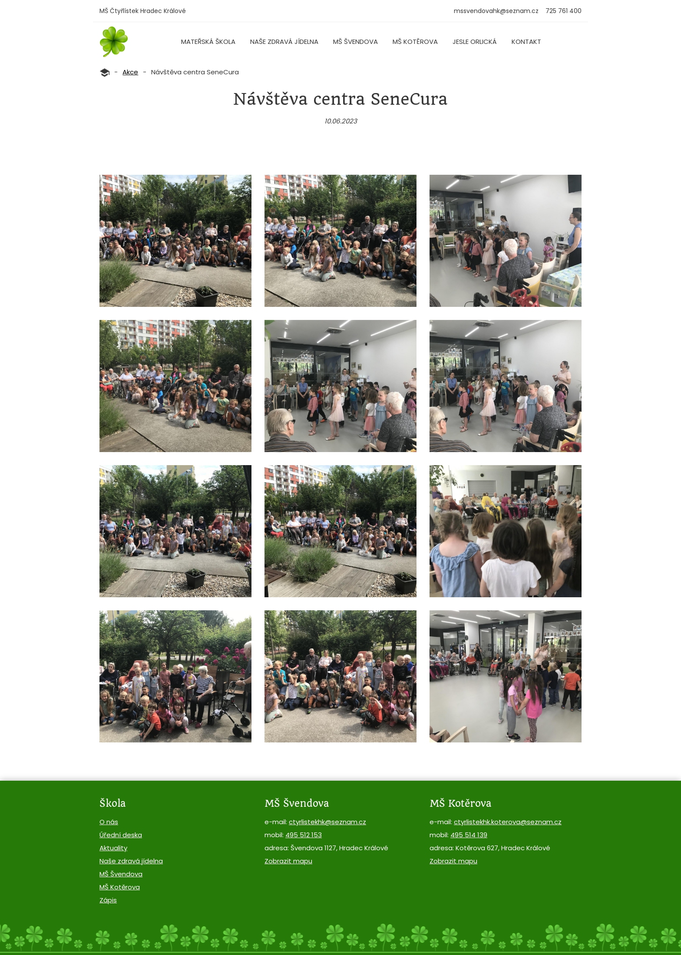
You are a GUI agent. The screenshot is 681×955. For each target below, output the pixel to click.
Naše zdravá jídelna (284, 41)
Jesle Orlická (475, 41)
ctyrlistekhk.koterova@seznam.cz (508, 821)
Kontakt (526, 41)
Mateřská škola (208, 41)
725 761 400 (563, 11)
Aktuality (113, 847)
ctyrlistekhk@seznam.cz (327, 821)
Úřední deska (120, 834)
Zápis (108, 900)
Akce (130, 72)
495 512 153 (303, 834)
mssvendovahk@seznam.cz (496, 11)
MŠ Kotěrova (415, 41)
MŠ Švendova (355, 41)
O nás (108, 821)
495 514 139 (468, 834)
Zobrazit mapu (288, 860)
